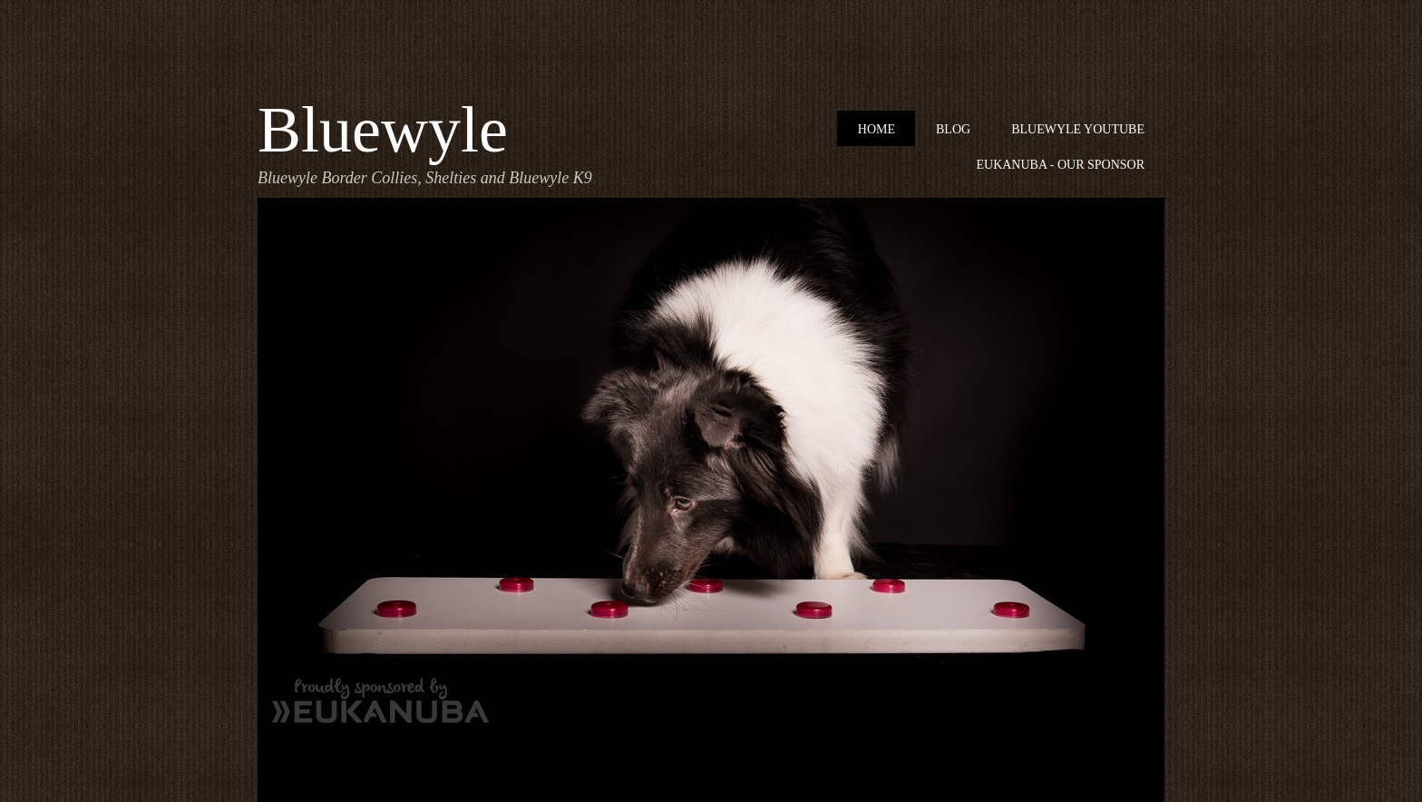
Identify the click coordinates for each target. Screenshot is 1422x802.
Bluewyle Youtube (1077, 129)
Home (876, 129)
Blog (953, 129)
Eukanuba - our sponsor (1060, 164)
